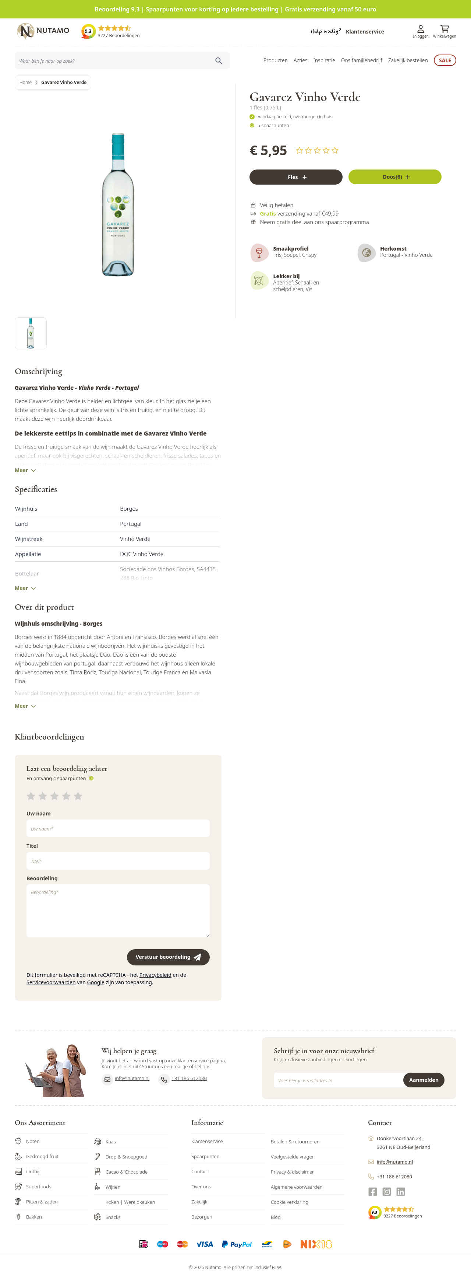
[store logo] (48, 31)
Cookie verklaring (289, 1202)
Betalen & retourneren (295, 1141)
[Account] (421, 29)
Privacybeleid (155, 974)
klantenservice (193, 1060)
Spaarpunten (205, 1156)
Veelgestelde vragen (293, 1156)
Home (26, 82)
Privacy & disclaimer (292, 1171)
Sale (445, 60)
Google (96, 982)
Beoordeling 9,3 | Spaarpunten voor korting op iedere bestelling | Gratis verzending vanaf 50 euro (235, 9)
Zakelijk (199, 1201)
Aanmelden (424, 1079)
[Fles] (296, 177)
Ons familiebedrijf (361, 60)
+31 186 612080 (182, 1080)
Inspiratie (324, 60)
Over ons (201, 1186)
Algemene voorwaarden (297, 1187)
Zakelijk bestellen (408, 60)
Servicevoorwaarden (51, 982)
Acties (300, 60)
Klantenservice (365, 31)
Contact (199, 1171)
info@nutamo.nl (125, 1080)
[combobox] (122, 60)
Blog (276, 1217)
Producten (275, 60)
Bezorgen (201, 1216)
